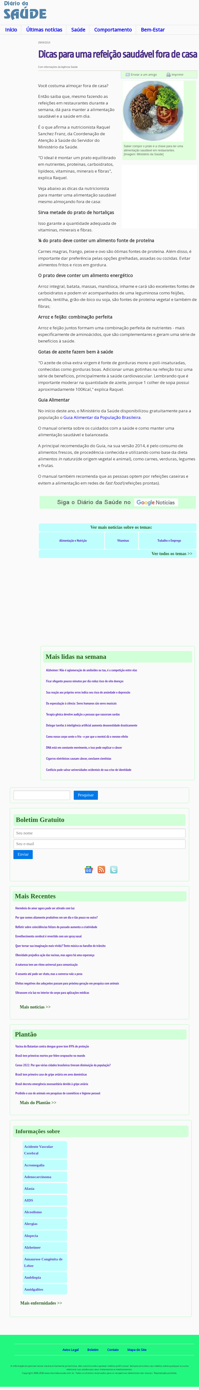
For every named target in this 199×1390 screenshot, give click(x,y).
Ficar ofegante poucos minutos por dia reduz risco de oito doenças (85, 681)
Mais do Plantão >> (38, 1102)
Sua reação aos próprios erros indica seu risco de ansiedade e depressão (88, 692)
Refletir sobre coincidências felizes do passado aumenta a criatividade (56, 927)
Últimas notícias (44, 29)
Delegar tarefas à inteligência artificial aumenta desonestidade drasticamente (91, 725)
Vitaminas (123, 540)
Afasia (29, 1188)
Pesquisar (86, 795)
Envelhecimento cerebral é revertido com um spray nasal (48, 936)
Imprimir (178, 74)
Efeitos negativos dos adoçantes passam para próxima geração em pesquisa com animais (67, 983)
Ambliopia (32, 1277)
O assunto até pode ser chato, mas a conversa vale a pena (48, 974)
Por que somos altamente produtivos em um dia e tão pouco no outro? (56, 917)
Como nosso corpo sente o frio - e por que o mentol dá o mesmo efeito (87, 736)
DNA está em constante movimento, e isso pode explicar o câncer (84, 747)
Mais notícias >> (35, 1007)
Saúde (78, 29)
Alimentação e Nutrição (73, 540)
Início (11, 29)
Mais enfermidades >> (41, 1303)
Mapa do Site (137, 1350)
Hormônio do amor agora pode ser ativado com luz (44, 908)
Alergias (30, 1224)
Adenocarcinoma (37, 1177)
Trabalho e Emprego (169, 540)
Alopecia (31, 1236)
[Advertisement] (19, 114)
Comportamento (113, 29)
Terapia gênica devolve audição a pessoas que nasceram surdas (83, 714)
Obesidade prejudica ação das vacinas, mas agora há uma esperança (54, 955)
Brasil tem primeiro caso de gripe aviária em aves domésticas (51, 1074)
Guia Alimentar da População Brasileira (102, 417)
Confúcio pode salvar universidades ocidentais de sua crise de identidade (88, 770)
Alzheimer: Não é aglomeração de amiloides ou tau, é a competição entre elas (91, 670)
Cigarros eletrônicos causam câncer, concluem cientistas (78, 758)
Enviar (23, 854)
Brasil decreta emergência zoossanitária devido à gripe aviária (51, 1084)
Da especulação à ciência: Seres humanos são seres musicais (81, 703)
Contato (113, 1350)
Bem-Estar (153, 29)
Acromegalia (34, 1165)
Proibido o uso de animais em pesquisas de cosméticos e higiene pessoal (57, 1093)
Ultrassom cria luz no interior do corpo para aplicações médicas (52, 992)
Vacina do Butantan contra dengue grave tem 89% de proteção (52, 1046)
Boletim (92, 1350)
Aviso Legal (71, 1350)
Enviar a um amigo (144, 74)
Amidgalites (33, 1289)
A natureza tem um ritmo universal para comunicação (46, 964)
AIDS (28, 1200)
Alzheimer (32, 1247)
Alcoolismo (33, 1212)
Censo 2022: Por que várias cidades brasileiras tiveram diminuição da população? (63, 1065)
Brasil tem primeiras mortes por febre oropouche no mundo (50, 1055)
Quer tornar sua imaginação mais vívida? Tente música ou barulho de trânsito (60, 946)
